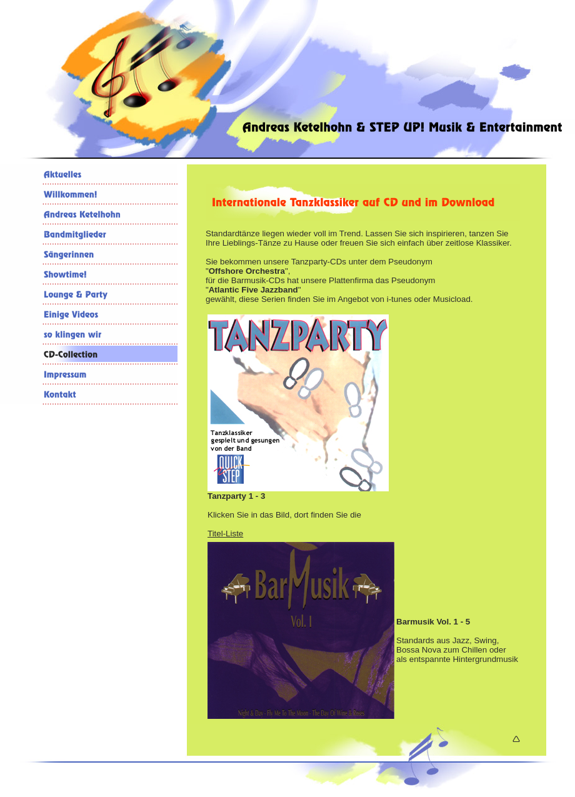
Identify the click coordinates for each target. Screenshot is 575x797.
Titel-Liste (225, 533)
